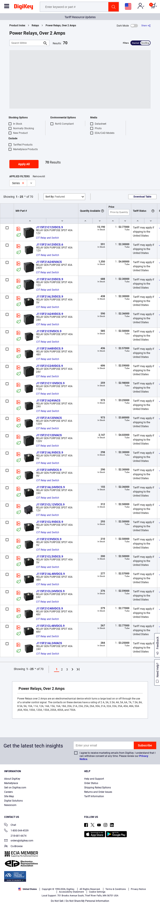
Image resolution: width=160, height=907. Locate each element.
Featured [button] (55, 196)
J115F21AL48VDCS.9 (50, 573)
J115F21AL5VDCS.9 (49, 296)
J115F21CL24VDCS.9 (50, 591)
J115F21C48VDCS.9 (49, 608)
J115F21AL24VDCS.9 (50, 487)
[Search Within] (26, 43)
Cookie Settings (97, 892)
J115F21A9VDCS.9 (48, 469)
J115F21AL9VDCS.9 (49, 452)
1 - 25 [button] (19, 196)
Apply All (24, 164)
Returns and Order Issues (98, 791)
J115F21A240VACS (49, 261)
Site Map (9, 796)
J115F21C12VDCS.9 (49, 227)
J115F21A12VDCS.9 (49, 279)
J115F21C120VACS (49, 435)
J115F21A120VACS (49, 417)
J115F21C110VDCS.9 (50, 383)
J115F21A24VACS (48, 400)
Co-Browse (13, 847)
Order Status (91, 783)
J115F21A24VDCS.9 (49, 313)
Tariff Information (94, 796)
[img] (23, 7)
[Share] (146, 25)
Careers (8, 791)
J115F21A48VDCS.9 (49, 348)
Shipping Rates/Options (97, 787)
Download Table (142, 196)
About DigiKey (12, 778)
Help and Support (94, 778)
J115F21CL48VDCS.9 (50, 625)
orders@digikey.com (18, 841)
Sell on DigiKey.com (15, 787)
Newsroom (10, 805)
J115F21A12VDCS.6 (49, 244)
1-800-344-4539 (16, 831)
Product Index (17, 25)
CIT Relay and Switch (47, 237)
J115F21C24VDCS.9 (49, 365)
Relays (35, 25)
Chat (10, 825)
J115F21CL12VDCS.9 (50, 504)
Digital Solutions (13, 800)
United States (27, 889)
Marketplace (11, 783)
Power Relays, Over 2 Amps (61, 25)
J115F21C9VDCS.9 (48, 539)
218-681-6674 (15, 835)
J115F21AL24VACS (49, 643)
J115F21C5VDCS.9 (48, 331)
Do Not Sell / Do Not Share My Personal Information (80, 900)
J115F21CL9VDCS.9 (49, 521)
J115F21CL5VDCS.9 (49, 556)
